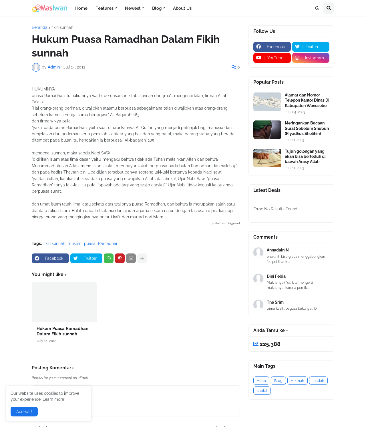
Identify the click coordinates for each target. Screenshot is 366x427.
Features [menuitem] (105, 8)
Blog (278, 380)
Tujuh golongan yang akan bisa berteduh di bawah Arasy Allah (305, 156)
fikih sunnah (62, 27)
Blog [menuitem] (157, 8)
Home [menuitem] (81, 8)
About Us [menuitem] (182, 8)
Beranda (39, 27)
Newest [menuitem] (133, 8)
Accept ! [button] (24, 411)
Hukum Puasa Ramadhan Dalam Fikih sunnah (62, 331)
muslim (74, 243)
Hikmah (297, 380)
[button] (317, 8)
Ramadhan (108, 243)
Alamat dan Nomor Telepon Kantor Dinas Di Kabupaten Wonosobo (307, 100)
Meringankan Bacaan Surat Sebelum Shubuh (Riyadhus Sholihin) (307, 128)
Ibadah (318, 380)
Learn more (53, 399)
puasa (90, 243)
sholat (262, 390)
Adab (261, 380)
